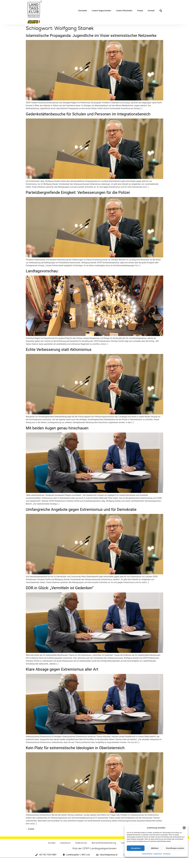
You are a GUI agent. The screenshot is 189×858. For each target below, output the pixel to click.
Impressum (166, 853)
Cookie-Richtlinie (147, 853)
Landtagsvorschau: (42, 271)
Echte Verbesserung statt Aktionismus (58, 349)
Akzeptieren (136, 848)
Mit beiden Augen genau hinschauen (57, 428)
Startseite (82, 11)
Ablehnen (154, 848)
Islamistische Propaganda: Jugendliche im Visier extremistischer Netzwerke (91, 35)
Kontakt (151, 11)
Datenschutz (158, 853)
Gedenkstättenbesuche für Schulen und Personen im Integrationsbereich (88, 114)
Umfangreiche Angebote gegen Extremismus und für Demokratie (81, 509)
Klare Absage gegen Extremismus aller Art (62, 669)
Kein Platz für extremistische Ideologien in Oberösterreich (75, 748)
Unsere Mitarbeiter (124, 11)
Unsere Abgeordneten (101, 11)
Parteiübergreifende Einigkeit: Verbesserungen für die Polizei (78, 192)
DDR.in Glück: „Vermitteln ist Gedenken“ (59, 588)
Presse (140, 11)
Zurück (30, 829)
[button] (184, 828)
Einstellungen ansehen (175, 848)
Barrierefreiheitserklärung (104, 843)
